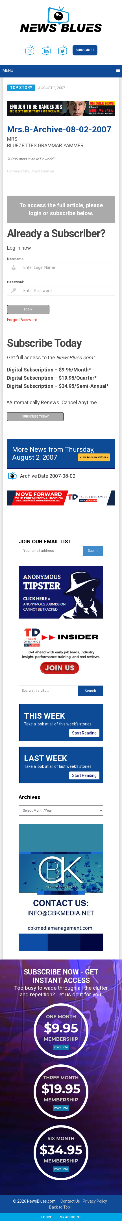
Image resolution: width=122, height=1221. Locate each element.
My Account (70, 1217)
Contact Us (70, 1201)
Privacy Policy (95, 1201)
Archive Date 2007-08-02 (47, 476)
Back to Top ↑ (61, 1207)
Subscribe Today (35, 416)
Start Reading (84, 733)
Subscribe (85, 50)
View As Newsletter (94, 457)
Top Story (21, 87)
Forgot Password (22, 319)
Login (46, 1217)
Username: (15, 259)
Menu (8, 70)
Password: (15, 282)
